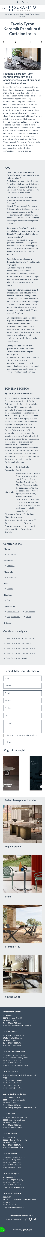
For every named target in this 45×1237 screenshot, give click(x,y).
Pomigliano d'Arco (13, 617)
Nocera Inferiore (13, 612)
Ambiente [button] (8, 560)
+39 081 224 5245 (13, 1162)
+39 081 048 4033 (13, 1083)
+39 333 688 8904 (14, 1105)
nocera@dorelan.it (15, 1147)
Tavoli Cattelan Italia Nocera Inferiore (20, 638)
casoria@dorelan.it (15, 1088)
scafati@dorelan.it (15, 1045)
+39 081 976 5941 (13, 1040)
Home (7, 14)
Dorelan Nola (9, 1114)
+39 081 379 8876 (13, 1103)
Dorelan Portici (10, 1154)
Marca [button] (7, 549)
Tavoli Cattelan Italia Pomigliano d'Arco (20, 648)
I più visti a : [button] (9, 606)
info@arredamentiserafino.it (19, 1026)
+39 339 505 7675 (14, 1043)
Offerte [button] (7, 623)
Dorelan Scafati (10, 1032)
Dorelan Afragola (11, 1173)
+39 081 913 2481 (13, 1182)
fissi (8, 600)
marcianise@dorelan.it (17, 1207)
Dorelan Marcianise (12, 1193)
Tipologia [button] (8, 595)
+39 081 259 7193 (13, 1142)
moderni (10, 589)
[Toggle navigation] (41, 8)
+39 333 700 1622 (14, 1023)
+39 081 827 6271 (13, 1020)
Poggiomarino (30, 612)
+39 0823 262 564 (13, 1205)
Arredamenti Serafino (13, 1012)
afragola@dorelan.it (16, 1187)
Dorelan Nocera (10, 1134)
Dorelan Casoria (10, 1071)
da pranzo (10, 566)
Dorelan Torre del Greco (14, 1051)
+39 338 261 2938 (14, 1125)
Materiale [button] (8, 572)
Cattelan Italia (12, 554)
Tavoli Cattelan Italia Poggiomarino (19, 643)
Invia (9, 742)
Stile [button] (6, 583)
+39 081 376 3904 (13, 1122)
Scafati (28, 617)
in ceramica (11, 577)
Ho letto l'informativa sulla (22, 735)
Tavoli (27, 14)
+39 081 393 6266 (13, 1060)
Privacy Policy (32, 735)
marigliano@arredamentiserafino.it (22, 1108)
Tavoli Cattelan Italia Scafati (16, 658)
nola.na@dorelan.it (15, 1128)
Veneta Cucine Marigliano (14, 1094)
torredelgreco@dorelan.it (18, 1065)
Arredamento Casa (16, 14)
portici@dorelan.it (15, 1167)
